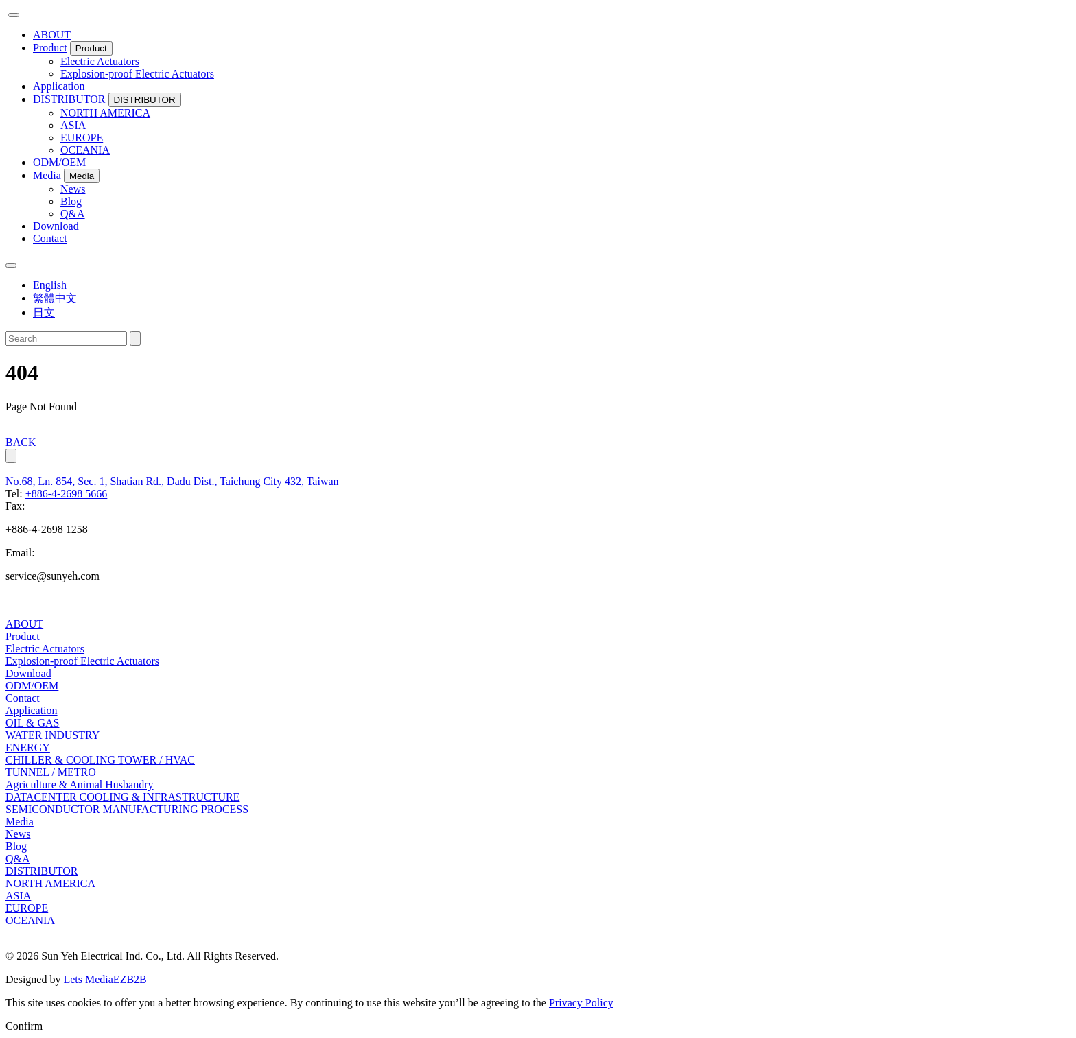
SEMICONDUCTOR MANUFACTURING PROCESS (126, 809)
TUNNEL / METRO (50, 772)
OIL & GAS (32, 723)
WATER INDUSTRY (52, 735)
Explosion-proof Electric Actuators (137, 74)
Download (56, 226)
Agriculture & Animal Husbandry (79, 784)
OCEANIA (85, 150)
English (50, 285)
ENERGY (27, 747)
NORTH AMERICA (105, 113)
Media (47, 175)
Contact (50, 238)
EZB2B (130, 979)
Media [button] (81, 176)
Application (59, 86)
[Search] (66, 338)
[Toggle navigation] (13, 15)
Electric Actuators (99, 61)
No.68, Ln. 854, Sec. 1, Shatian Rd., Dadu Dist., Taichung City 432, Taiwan (172, 481)
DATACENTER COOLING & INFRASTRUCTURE (122, 797)
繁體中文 (55, 298)
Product (50, 48)
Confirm (24, 1026)
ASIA (73, 125)
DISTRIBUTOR (69, 99)
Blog (71, 201)
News (72, 189)
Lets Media (88, 979)
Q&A (72, 214)
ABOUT (52, 34)
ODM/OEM (59, 162)
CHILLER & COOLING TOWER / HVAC (100, 760)
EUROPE (81, 137)
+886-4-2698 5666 (66, 493)
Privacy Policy (581, 1002)
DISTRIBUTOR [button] (145, 100)
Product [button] (91, 48)
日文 (44, 312)
